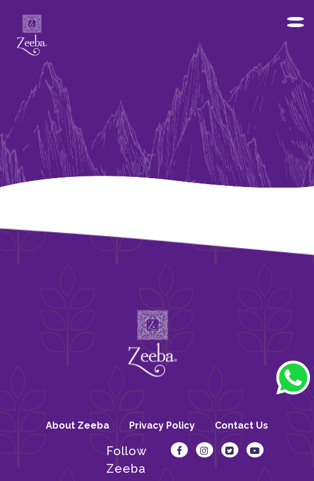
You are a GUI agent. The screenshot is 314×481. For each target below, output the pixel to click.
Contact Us (241, 425)
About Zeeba (77, 425)
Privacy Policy (162, 425)
